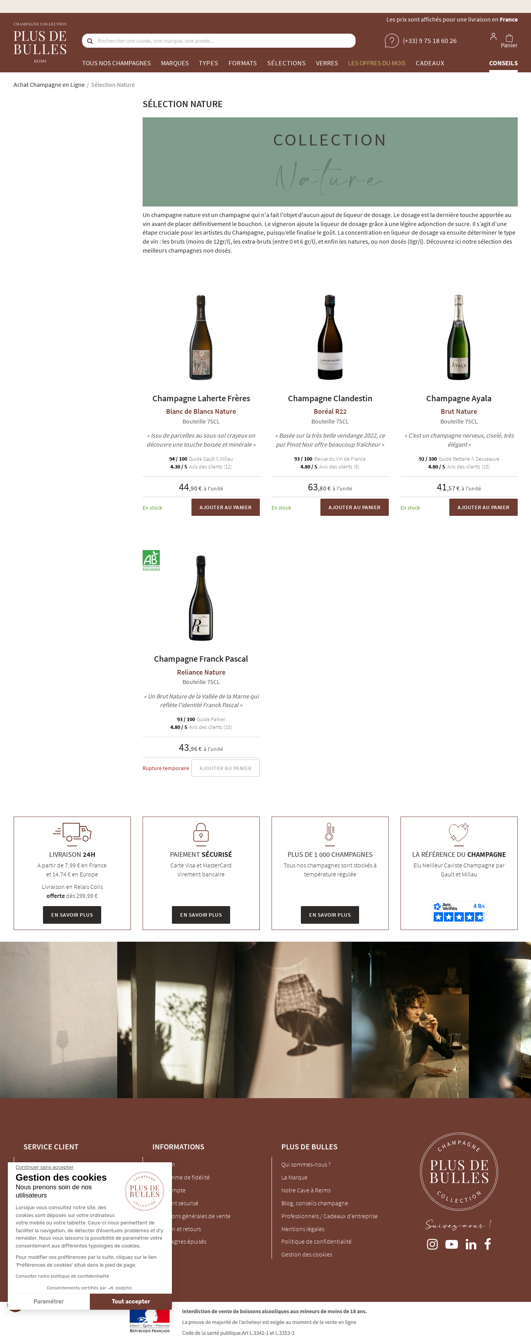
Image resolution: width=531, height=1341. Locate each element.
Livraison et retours (176, 1229)
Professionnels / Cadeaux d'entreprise (329, 1216)
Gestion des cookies (306, 1254)
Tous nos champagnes (116, 63)
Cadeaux (430, 63)
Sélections (286, 63)
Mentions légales (302, 1229)
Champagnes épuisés (179, 1241)
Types (208, 63)
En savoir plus (72, 914)
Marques (175, 63)
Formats (243, 63)
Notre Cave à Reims (306, 1190)
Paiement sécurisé (175, 1203)
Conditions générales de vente (191, 1216)
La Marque (294, 1177)
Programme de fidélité (181, 1177)
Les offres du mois (377, 63)
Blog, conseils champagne (314, 1203)
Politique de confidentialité (316, 1241)
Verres (327, 63)
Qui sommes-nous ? (306, 1164)
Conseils (503, 63)
